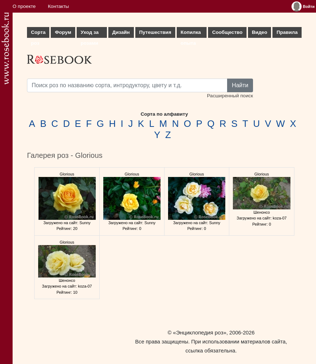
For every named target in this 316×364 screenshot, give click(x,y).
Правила (287, 32)
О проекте (24, 6)
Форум (63, 32)
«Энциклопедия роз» (199, 332)
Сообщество (227, 32)
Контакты (58, 6)
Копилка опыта (191, 34)
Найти (240, 85)
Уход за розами (90, 34)
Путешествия (155, 32)
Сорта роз (38, 34)
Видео (259, 32)
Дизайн (121, 32)
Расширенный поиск (230, 95)
